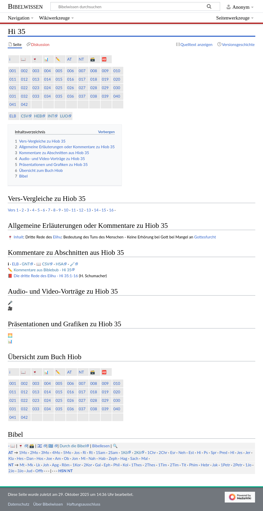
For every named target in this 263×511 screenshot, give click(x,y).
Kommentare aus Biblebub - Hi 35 (42, 269)
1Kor (76, 464)
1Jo (248, 464)
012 (24, 79)
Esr (172, 452)
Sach (134, 458)
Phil (116, 464)
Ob (66, 458)
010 (116, 70)
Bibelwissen (25, 6)
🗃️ (92, 59)
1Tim (162, 464)
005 (58, 70)
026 (70, 87)
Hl (232, 452)
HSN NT (65, 470)
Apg (55, 464)
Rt (91, 452)
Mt (22, 464)
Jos (77, 452)
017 (82, 79)
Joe (49, 458)
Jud (29, 470)
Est (191, 452)
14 (96, 210)
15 (103, 210)
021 (12, 87)
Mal (144, 458)
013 (35, 79)
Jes (239, 452)
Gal (98, 464)
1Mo (23, 452)
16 (111, 210)
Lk (38, 464)
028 (93, 87)
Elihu (57, 237)
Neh (182, 452)
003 (35, 70)
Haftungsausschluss (83, 504)
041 (12, 104)
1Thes (136, 464)
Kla (11, 458)
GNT (26, 264)
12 (81, 210)
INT (51, 116)
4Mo (56, 452)
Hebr (205, 464)
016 (70, 79)
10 (66, 210)
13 (89, 210)
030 (116, 87)
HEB (38, 116)
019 (105, 79)
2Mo (34, 452)
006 (70, 70)
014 (47, 79)
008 (93, 70)
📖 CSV (42, 264)
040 (116, 96)
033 (35, 96)
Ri (84, 452)
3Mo (45, 452)
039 (105, 96)
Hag (123, 458)
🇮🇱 (40, 445)
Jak (215, 464)
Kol (125, 464)
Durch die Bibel (73, 445)
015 (58, 79)
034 (47, 96)
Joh (46, 464)
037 (82, 96)
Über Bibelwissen (48, 504)
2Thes (150, 464)
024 (47, 87)
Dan (29, 458)
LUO (64, 116)
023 (35, 87)
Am (58, 458)
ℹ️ (9, 59)
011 (12, 79)
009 (105, 70)
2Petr (237, 464)
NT (81, 59)
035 (58, 96)
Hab (102, 458)
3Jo (20, 470)
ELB (12, 116)
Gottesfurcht (205, 237)
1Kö (124, 452)
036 (70, 96)
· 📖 (12, 445)
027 (82, 87)
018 (93, 79)
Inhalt (18, 237)
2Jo (11, 470)
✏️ (57, 59)
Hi (199, 452)
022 (24, 87)
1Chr (151, 452)
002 (24, 70)
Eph (107, 464)
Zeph (113, 458)
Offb (39, 470)
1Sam (100, 452)
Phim (193, 464)
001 (12, 70)
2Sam (113, 452)
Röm (65, 464)
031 (12, 96)
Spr (214, 452)
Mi (83, 458)
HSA (59, 264)
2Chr (163, 452)
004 (47, 70)
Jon (75, 458)
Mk (30, 464)
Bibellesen (101, 445)
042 (24, 104)
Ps (206, 452)
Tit (184, 464)
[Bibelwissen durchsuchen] (135, 6)
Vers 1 (13, 210)
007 (82, 70)
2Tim (174, 464)
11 (73, 210)
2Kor (88, 464)
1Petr (225, 464)
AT (69, 59)
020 (116, 79)
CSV (24, 116)
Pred (223, 452)
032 (24, 96)
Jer (247, 452)
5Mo (67, 452)
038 (93, 96)
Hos (39, 458)
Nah (92, 458)
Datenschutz (18, 504)
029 (105, 87)
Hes (20, 458)
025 (58, 87)
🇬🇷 (51, 445)
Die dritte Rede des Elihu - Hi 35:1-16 (46, 275)
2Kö (137, 452)
